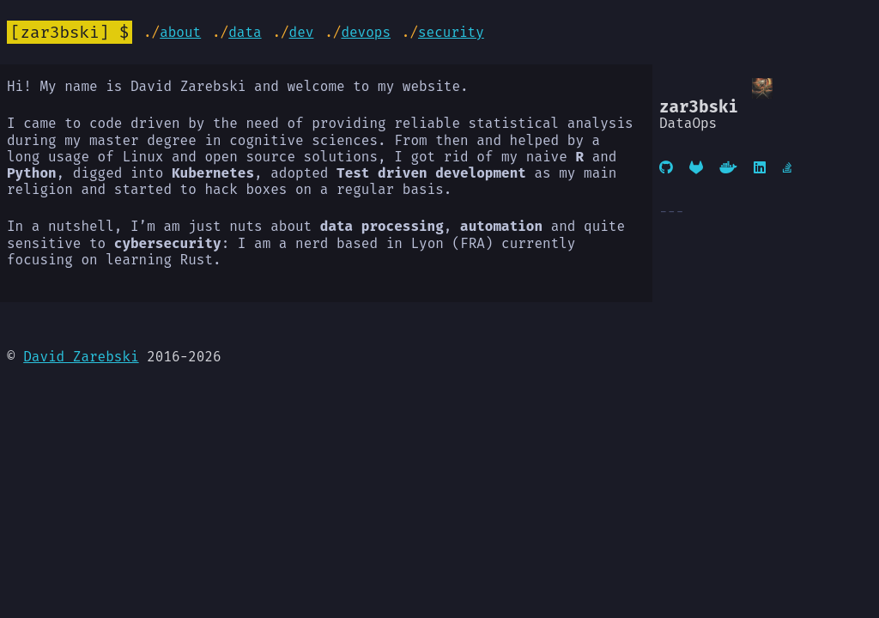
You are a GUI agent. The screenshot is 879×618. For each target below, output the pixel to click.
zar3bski (60, 32)
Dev (301, 32)
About (180, 32)
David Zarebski (80, 356)
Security (451, 32)
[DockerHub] (728, 168)
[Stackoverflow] (789, 168)
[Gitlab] (696, 168)
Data (244, 32)
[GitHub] (666, 168)
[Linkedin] (760, 168)
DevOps (366, 32)
